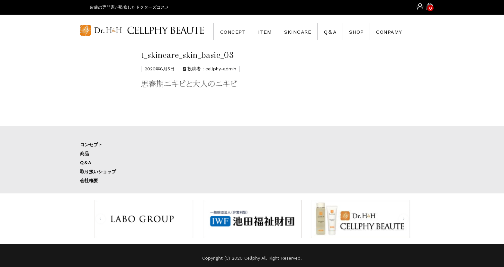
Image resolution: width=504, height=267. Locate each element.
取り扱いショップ (98, 171)
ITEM (268, 31)
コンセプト (91, 144)
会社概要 (89, 180)
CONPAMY (401, 31)
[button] (100, 218)
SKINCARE (303, 31)
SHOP (366, 31)
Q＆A (338, 31)
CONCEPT (234, 31)
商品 (84, 153)
